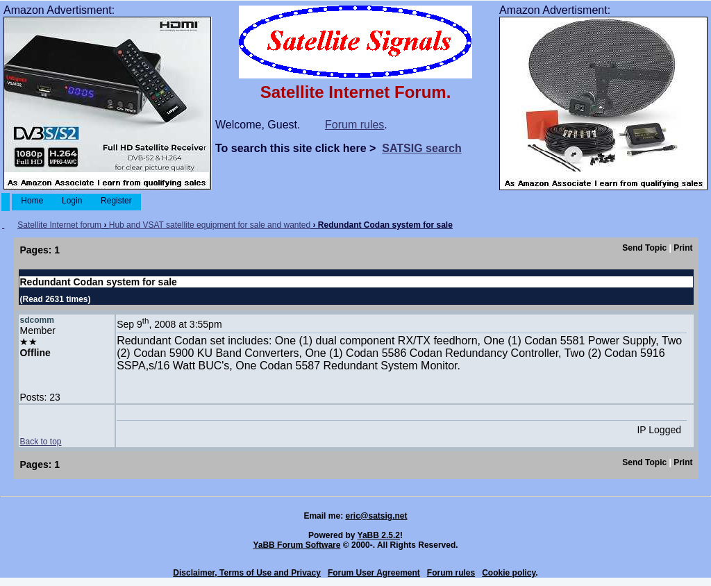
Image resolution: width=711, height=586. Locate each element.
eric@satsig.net (376, 516)
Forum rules (354, 125)
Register (116, 201)
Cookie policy (508, 573)
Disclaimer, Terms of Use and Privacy (247, 573)
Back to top (40, 441)
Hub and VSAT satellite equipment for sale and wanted (209, 225)
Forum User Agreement (374, 573)
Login (72, 201)
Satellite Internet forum (59, 225)
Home (32, 201)
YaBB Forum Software (296, 545)
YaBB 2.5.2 (379, 535)
